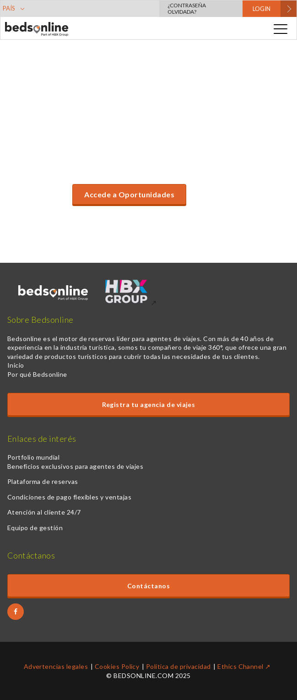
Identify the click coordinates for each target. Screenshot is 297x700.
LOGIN (261, 8)
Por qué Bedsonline (37, 374)
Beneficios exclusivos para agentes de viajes (75, 466)
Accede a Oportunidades (129, 194)
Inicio (15, 365)
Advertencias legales (56, 666)
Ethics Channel (240, 666)
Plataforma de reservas (42, 481)
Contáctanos (148, 586)
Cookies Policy (117, 666)
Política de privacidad (178, 666)
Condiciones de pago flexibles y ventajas (69, 497)
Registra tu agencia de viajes (148, 404)
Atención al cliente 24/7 (44, 512)
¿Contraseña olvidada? (186, 8)
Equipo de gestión (35, 528)
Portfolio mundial (33, 457)
